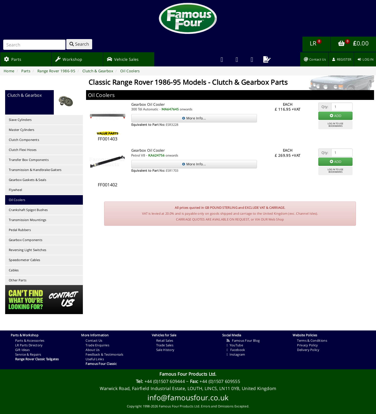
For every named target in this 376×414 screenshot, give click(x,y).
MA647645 (170, 109)
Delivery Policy (308, 350)
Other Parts (17, 280)
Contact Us (94, 340)
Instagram (236, 354)
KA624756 (156, 155)
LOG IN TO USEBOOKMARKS (335, 125)
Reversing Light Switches (27, 250)
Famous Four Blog (243, 340)
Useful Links (95, 359)
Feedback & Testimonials (104, 354)
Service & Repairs (28, 354)
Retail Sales (164, 340)
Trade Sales (164, 345)
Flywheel (15, 190)
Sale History (165, 350)
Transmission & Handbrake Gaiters (35, 170)
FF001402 (107, 185)
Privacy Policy (307, 345)
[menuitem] (236, 59)
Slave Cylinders (20, 119)
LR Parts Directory (29, 345)
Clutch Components (24, 140)
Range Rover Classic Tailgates (37, 359)
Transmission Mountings (27, 220)
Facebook (236, 350)
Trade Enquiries (97, 345)
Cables (14, 270)
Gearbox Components (25, 240)
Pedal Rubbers (20, 230)
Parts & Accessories (29, 340)
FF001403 (107, 139)
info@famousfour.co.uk (188, 398)
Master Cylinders (21, 129)
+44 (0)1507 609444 (164, 381)
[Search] (34, 45)
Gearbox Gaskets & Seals (27, 180)
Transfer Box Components (29, 160)
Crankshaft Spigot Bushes (28, 210)
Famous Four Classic (101, 363)
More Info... (194, 118)
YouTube (235, 345)
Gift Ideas (22, 350)
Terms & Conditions (312, 340)
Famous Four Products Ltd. (188, 374)
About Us (93, 350)
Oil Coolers (17, 200)
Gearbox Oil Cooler (148, 104)
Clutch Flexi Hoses (22, 150)
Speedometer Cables (24, 260)
